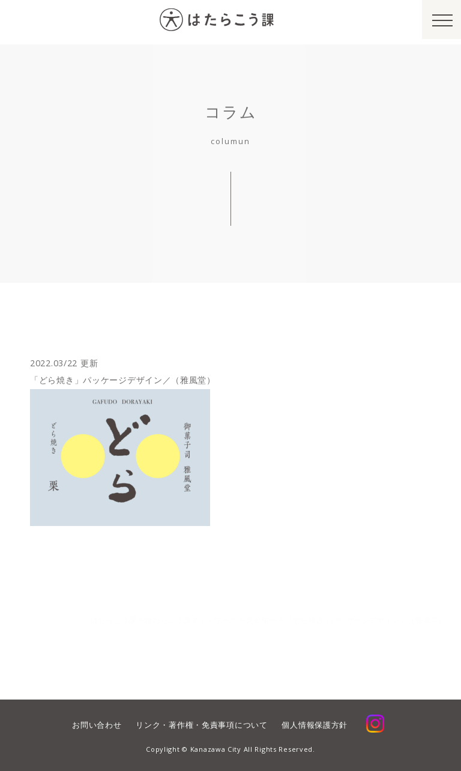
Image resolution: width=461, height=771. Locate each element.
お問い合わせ (96, 724)
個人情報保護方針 (315, 724)
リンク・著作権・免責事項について (201, 724)
